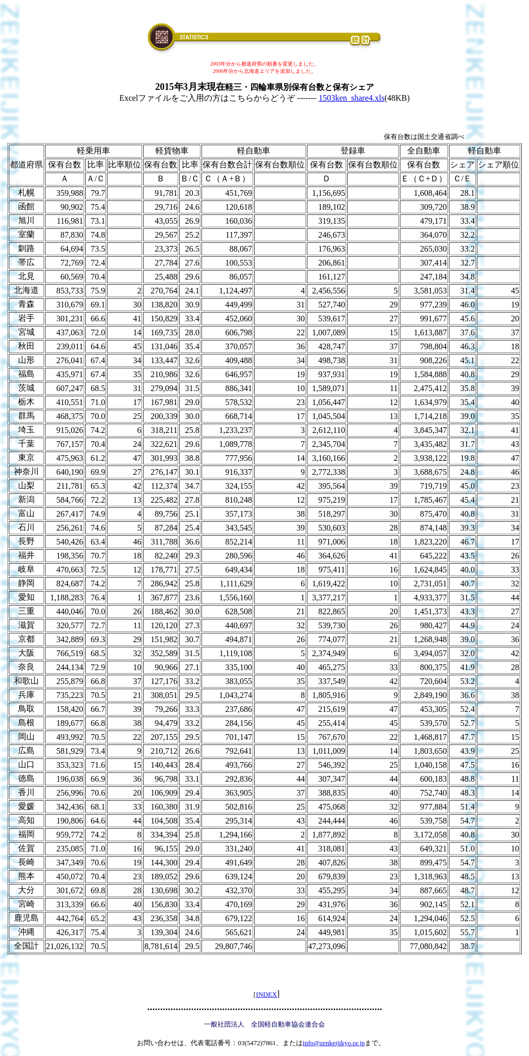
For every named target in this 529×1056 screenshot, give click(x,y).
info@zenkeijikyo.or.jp (334, 1043)
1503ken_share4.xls (352, 98)
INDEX (266, 994)
